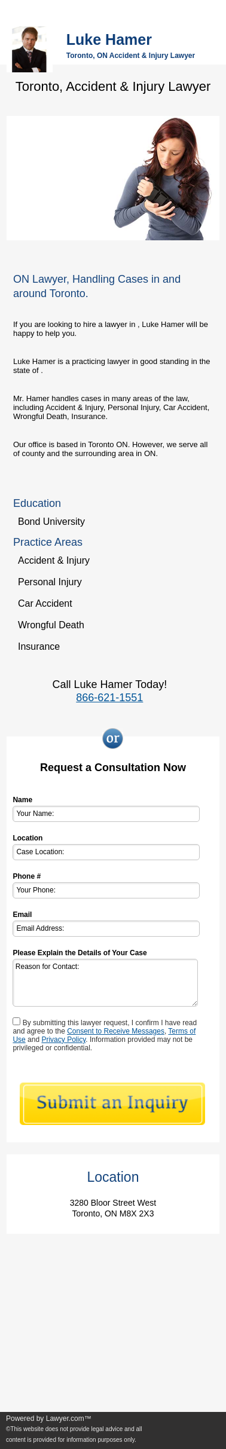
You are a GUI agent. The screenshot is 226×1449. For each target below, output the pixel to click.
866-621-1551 (109, 698)
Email (22, 914)
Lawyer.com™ (68, 1418)
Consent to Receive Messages (115, 1031)
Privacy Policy (63, 1039)
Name (22, 800)
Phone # (27, 876)
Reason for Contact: (105, 983)
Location (27, 838)
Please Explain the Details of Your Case (79, 953)
